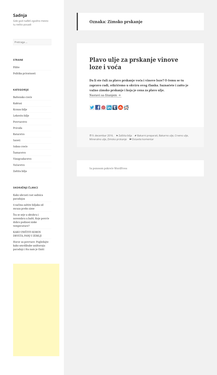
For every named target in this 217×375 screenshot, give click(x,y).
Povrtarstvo (20, 121)
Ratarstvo (19, 134)
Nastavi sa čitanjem (105, 95)
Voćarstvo (19, 165)
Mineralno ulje (97, 139)
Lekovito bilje (21, 115)
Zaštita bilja (20, 171)
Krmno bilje (20, 109)
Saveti (16, 140)
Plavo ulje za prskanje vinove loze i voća (133, 63)
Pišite (16, 67)
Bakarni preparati (147, 135)
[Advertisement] (36, 310)
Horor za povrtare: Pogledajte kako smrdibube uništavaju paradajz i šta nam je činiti (31, 245)
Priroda (17, 128)
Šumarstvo (19, 152)
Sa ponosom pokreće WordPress (108, 168)
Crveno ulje (181, 135)
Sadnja (20, 15)
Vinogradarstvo (22, 158)
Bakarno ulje (166, 135)
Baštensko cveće (22, 97)
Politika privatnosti (24, 73)
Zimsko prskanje (117, 139)
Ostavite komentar (143, 139)
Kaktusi (17, 103)
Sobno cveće (20, 146)
